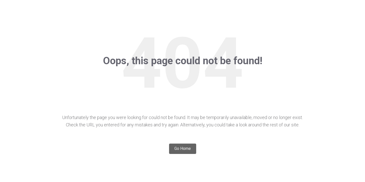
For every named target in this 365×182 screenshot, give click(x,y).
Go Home (182, 148)
